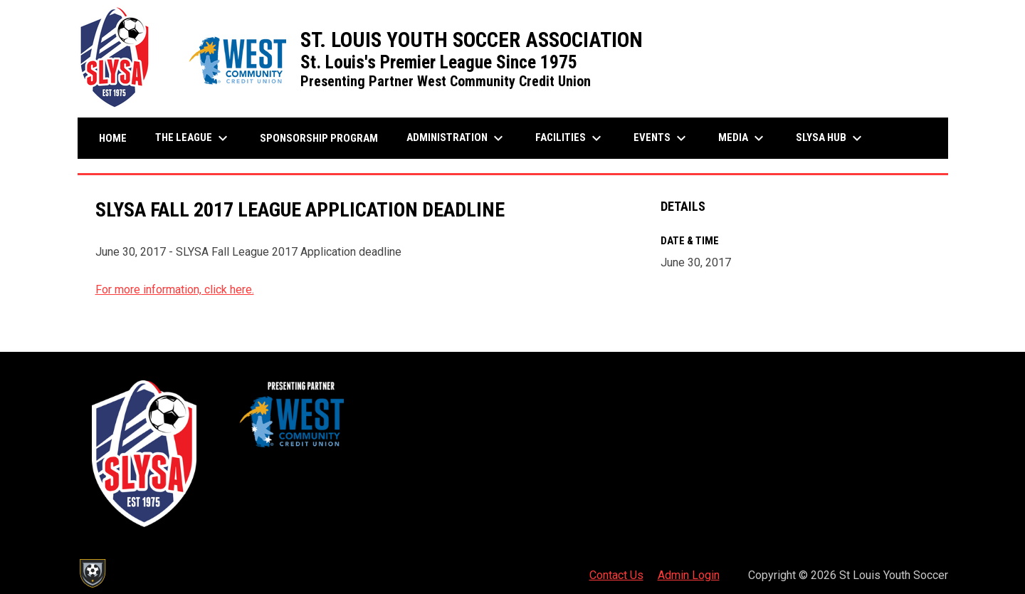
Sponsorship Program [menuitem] (324, 138)
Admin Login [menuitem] (689, 575)
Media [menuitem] (742, 138)
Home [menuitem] (113, 138)
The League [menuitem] (193, 138)
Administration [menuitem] (456, 138)
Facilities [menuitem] (570, 138)
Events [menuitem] (662, 138)
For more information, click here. (174, 289)
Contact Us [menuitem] (616, 575)
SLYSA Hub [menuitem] (831, 138)
